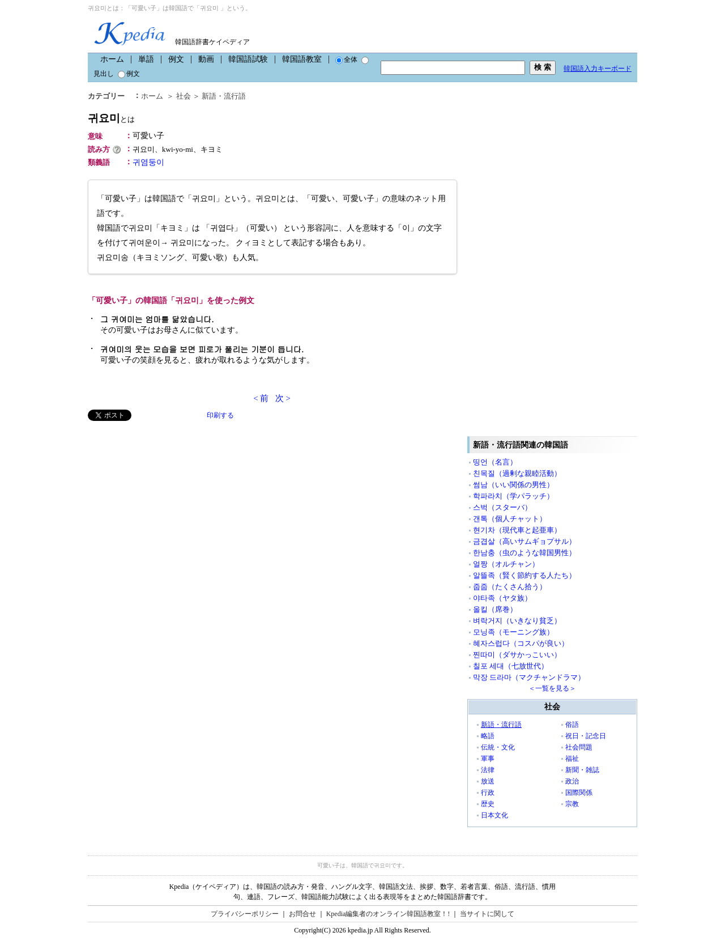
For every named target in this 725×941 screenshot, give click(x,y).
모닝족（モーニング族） (513, 632)
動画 (206, 59)
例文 (176, 59)
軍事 (487, 759)
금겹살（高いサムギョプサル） (524, 541)
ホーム (112, 59)
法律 (487, 770)
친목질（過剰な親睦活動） (517, 473)
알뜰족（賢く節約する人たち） (524, 575)
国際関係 (578, 793)
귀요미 (111, 118)
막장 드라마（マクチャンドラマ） (529, 677)
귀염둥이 (148, 162)
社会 (183, 96)
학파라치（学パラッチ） (513, 496)
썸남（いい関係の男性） (513, 484)
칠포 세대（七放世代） (510, 666)
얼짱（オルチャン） (506, 564)
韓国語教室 (302, 59)
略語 (487, 736)
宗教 (572, 804)
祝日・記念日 (585, 736)
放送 (487, 781)
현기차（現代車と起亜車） (517, 530)
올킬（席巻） (495, 609)
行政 (487, 793)
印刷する (220, 415)
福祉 (572, 759)
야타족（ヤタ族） (502, 598)
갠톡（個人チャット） (510, 518)
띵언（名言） (495, 462)
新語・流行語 (224, 96)
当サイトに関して (487, 914)
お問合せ (302, 914)
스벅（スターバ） (502, 507)
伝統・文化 (498, 747)
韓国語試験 (248, 59)
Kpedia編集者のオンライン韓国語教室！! (388, 914)
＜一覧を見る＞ (552, 688)
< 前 (260, 398)
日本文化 (494, 815)
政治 (572, 781)
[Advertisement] (173, 500)
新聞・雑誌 (582, 770)
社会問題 (578, 747)
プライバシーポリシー (245, 914)
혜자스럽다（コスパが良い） (521, 643)
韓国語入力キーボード (598, 69)
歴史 (487, 804)
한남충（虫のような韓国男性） (524, 552)
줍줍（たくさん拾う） (510, 586)
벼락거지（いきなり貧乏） (517, 620)
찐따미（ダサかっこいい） (517, 654)
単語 (146, 59)
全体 (346, 59)
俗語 (572, 725)
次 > (283, 398)
